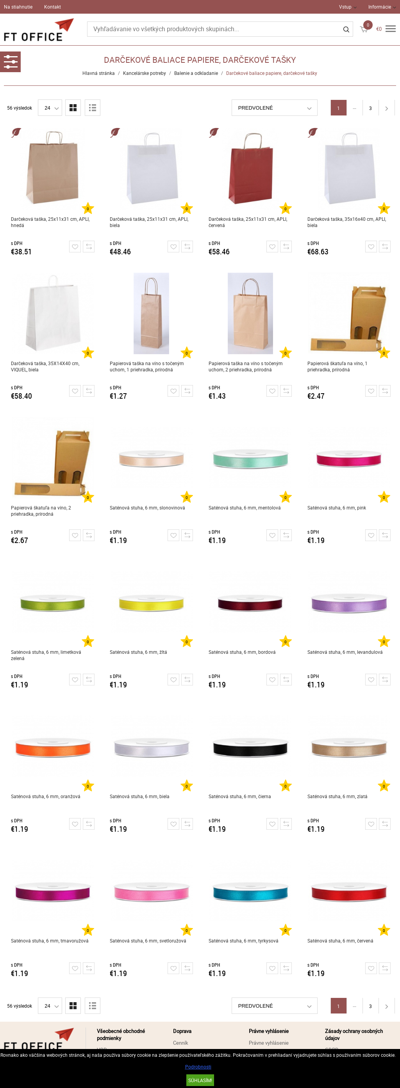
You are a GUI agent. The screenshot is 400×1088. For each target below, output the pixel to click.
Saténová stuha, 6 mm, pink (336, 507)
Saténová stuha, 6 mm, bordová (242, 652)
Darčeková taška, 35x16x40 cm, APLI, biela (346, 222)
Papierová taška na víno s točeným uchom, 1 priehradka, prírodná (147, 366)
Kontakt (52, 7)
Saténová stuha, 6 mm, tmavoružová (50, 940)
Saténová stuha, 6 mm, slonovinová (147, 507)
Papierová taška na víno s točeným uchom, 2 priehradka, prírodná (246, 366)
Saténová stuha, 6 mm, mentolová (245, 507)
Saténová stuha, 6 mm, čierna (240, 796)
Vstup (345, 7)
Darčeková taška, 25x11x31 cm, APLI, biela (149, 222)
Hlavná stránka (98, 73)
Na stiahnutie (18, 7)
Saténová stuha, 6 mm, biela (140, 796)
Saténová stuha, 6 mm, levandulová (345, 652)
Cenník (180, 1042)
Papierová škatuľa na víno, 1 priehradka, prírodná (337, 366)
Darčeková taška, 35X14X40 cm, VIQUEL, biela (45, 366)
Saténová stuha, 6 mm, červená (340, 940)
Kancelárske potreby (144, 73)
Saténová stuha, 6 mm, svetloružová (148, 940)
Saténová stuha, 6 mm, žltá (138, 652)
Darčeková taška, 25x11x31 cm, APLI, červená (248, 222)
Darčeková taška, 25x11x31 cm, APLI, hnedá (50, 222)
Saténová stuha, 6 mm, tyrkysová (244, 940)
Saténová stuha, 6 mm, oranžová (45, 796)
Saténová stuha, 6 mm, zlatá (337, 796)
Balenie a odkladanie (196, 73)
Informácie (379, 7)
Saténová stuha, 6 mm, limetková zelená (46, 655)
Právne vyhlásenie (269, 1042)
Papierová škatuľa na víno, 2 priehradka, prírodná (41, 510)
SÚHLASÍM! (200, 1080)
